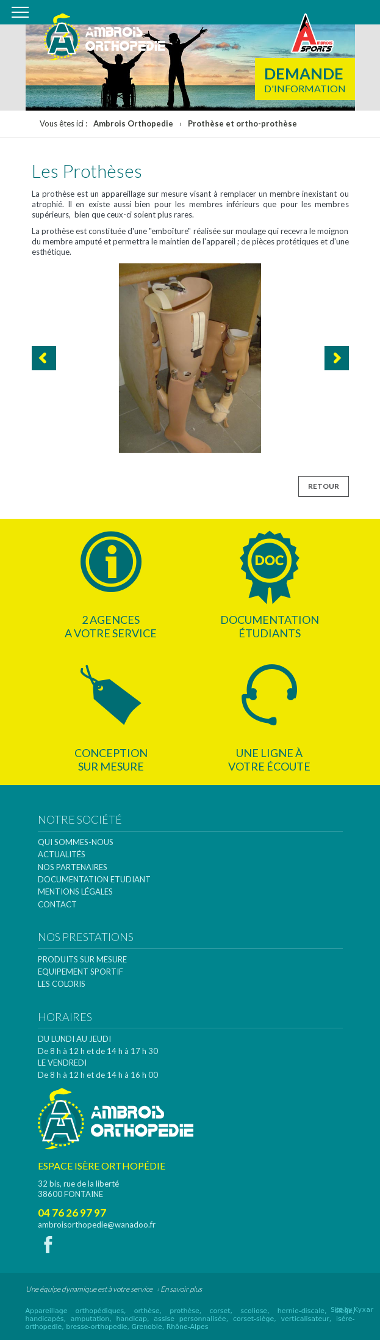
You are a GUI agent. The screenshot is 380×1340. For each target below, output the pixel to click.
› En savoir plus (179, 1289)
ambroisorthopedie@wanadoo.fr (97, 1224)
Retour (323, 486)
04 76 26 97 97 (72, 1212)
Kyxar (364, 1309)
